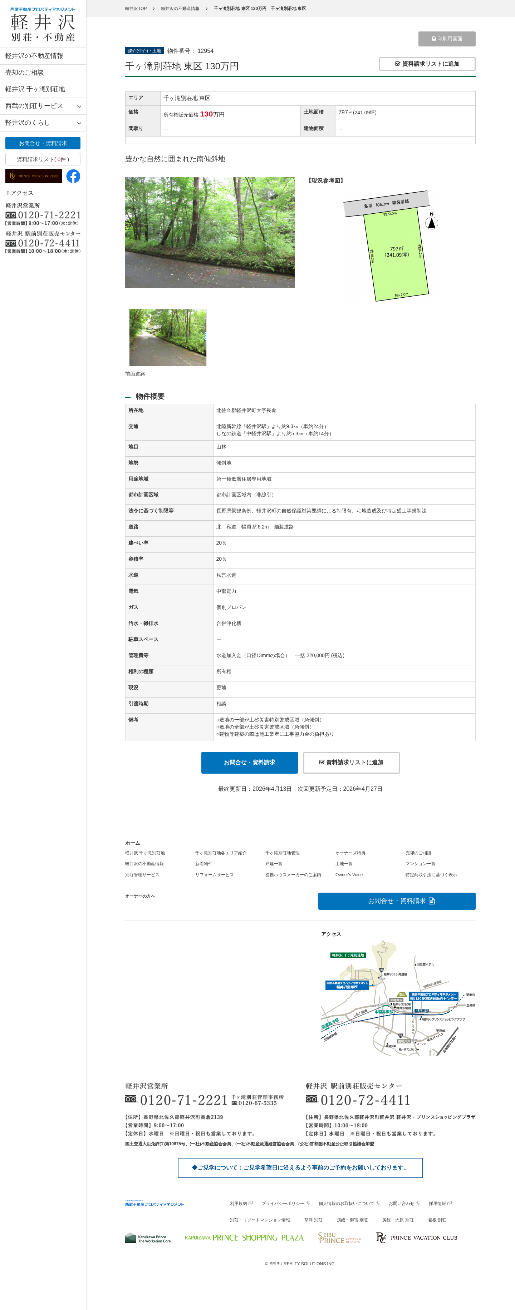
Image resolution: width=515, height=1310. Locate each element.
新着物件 (203, 863)
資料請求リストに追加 (427, 64)
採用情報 (437, 1203)
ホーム (132, 843)
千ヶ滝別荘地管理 (282, 852)
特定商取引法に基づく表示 (431, 874)
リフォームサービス (214, 874)
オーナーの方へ (140, 896)
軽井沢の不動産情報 (34, 55)
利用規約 (238, 1203)
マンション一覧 (421, 863)
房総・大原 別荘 (397, 1219)
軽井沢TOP (136, 8)
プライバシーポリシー (282, 1203)
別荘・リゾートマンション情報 (260, 1219)
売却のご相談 (24, 72)
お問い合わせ (402, 1203)
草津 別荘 (313, 1219)
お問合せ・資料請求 (43, 143)
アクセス (20, 193)
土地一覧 (344, 863)
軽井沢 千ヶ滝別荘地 (35, 89)
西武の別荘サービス (34, 105)
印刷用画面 (447, 38)
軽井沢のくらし (27, 122)
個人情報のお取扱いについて (346, 1203)
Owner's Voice (349, 874)
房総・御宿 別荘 (352, 1219)
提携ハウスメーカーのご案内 (293, 874)
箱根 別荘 (437, 1219)
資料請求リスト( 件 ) (43, 159)
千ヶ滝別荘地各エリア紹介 (221, 852)
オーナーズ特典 (350, 852)
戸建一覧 (274, 863)
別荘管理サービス (142, 874)
